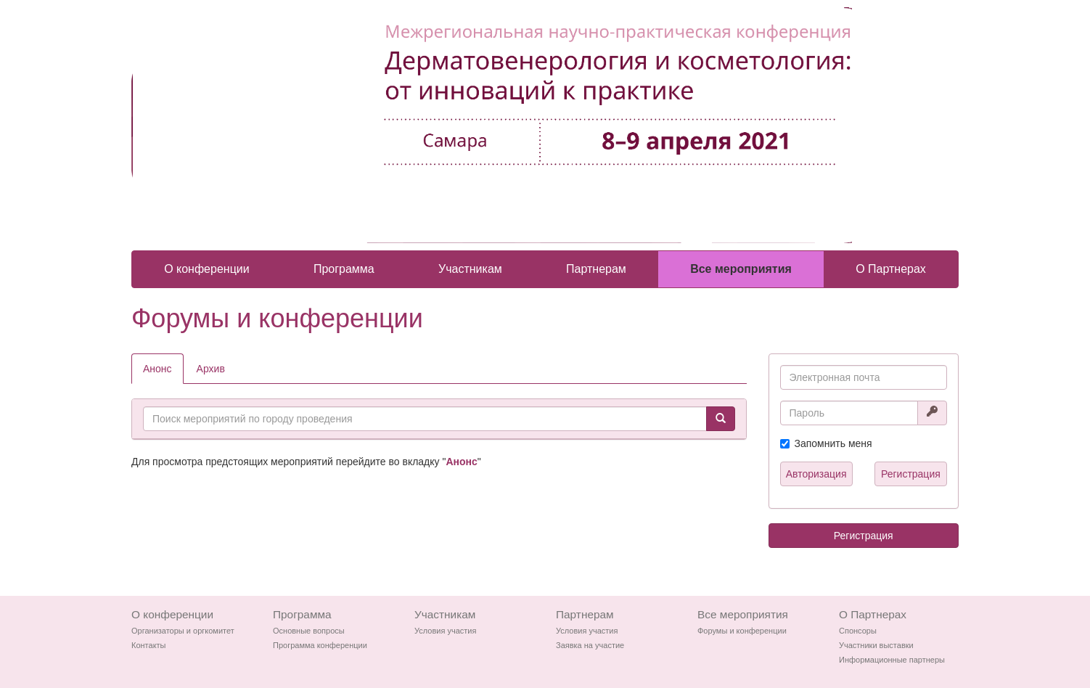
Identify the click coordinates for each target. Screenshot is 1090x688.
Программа (344, 269)
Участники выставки (876, 645)
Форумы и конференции (742, 630)
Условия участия (445, 630)
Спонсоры (858, 630)
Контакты (148, 645)
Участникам (470, 269)
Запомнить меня (833, 443)
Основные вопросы (309, 630)
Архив (211, 368)
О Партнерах (891, 269)
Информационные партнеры (892, 659)
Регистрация (911, 474)
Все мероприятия (741, 269)
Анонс (157, 368)
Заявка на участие (590, 645)
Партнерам (596, 269)
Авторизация (816, 474)
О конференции (207, 269)
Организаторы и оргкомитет (182, 630)
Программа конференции (320, 645)
